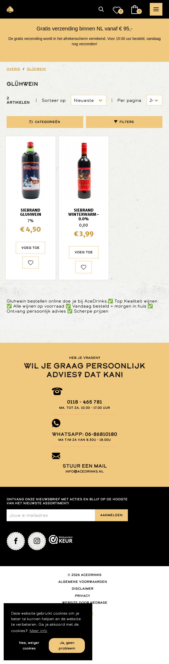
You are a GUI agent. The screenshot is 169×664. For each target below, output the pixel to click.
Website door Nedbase (84, 603)
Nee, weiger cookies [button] (29, 645)
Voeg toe (30, 248)
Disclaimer (82, 589)
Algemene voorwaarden (82, 582)
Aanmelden (111, 515)
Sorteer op (54, 100)
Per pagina (129, 100)
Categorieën (47, 122)
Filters (126, 122)
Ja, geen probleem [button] (67, 645)
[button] (101, 9)
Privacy (82, 596)
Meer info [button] (38, 630)
